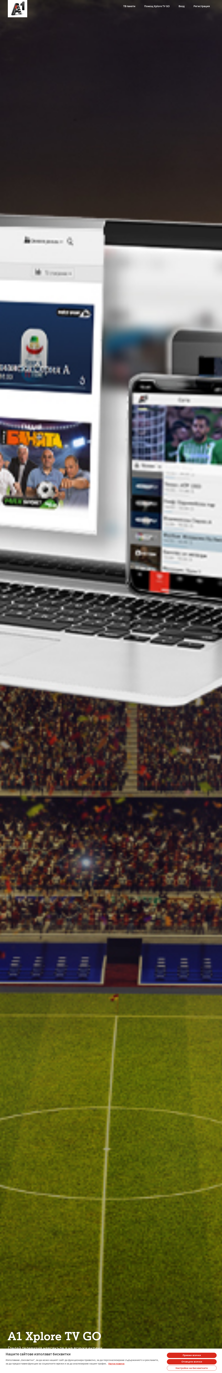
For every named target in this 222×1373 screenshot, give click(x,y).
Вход (182, 6)
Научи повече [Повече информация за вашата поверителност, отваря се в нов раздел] (116, 1364)
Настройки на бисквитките (192, 1368)
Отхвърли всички (191, 1362)
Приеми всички (192, 1355)
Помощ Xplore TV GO (157, 6)
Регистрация (202, 6)
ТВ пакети (129, 6)
